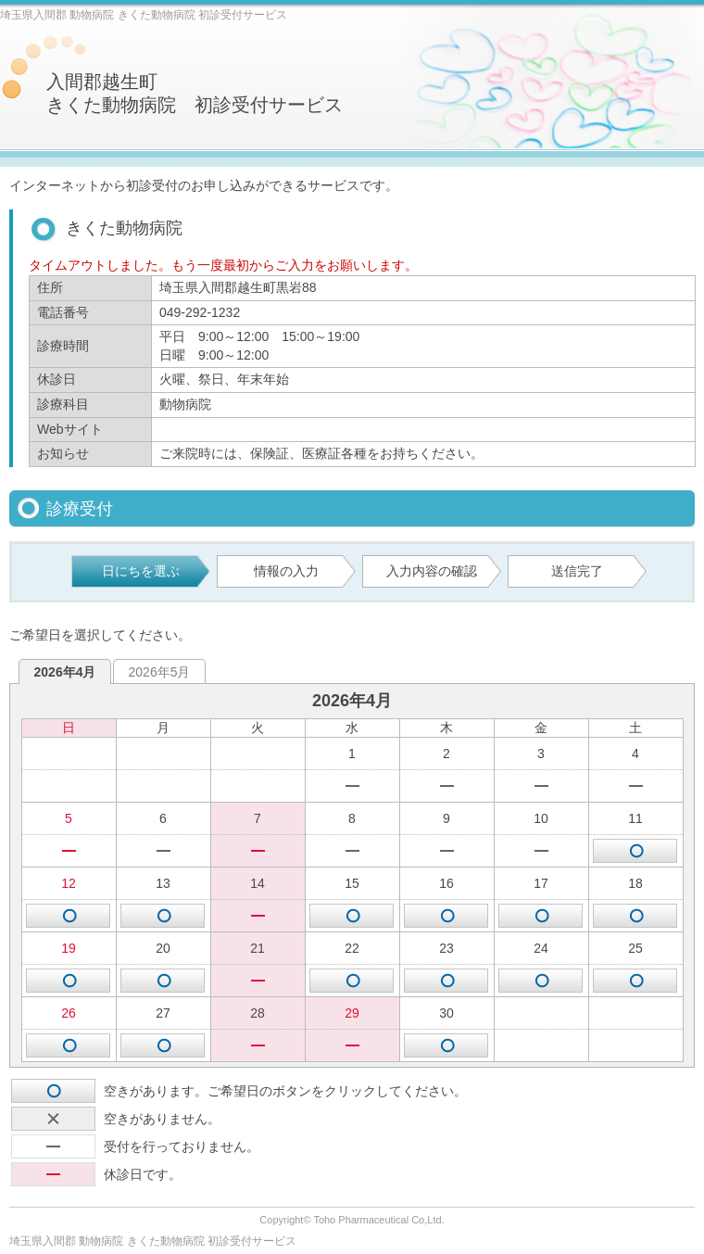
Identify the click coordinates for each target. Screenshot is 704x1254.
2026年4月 (65, 672)
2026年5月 (160, 672)
